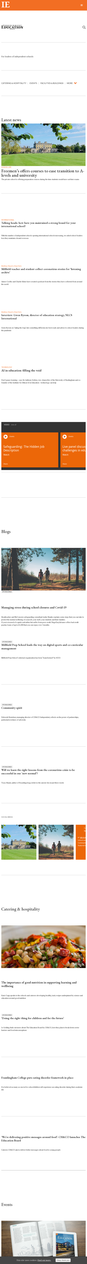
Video (10, 425)
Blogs (6, 531)
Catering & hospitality (13, 83)
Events (33, 83)
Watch (6, 455)
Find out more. (44, 1260)
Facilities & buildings (51, 83)
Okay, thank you (63, 1260)
